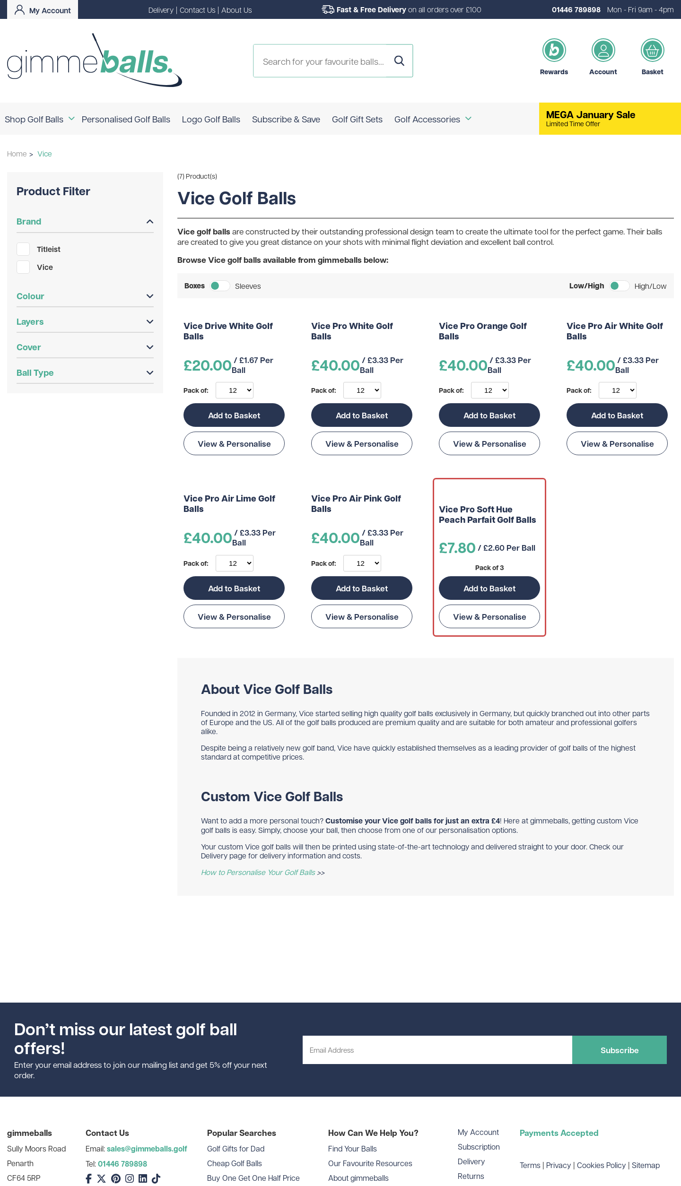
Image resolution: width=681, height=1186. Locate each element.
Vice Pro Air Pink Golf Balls (356, 504)
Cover (85, 347)
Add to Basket (234, 415)
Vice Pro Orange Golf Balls (483, 331)
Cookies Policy (601, 1165)
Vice (35, 267)
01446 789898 (576, 9)
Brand (85, 221)
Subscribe (620, 1050)
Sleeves (248, 285)
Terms (530, 1165)
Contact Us (197, 10)
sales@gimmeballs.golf (147, 1148)
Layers (85, 321)
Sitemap (646, 1165)
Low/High (586, 285)
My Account (478, 1132)
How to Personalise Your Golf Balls (258, 872)
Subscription (479, 1146)
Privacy (558, 1165)
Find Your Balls (352, 1148)
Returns (471, 1176)
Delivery (161, 10)
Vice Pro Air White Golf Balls (615, 331)
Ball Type (85, 372)
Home (17, 153)
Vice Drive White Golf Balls (228, 331)
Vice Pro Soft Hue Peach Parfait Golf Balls (487, 515)
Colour (85, 296)
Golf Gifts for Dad (235, 1148)
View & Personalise (234, 443)
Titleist (39, 249)
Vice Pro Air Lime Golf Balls (229, 504)
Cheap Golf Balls (234, 1163)
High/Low (651, 285)
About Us (236, 10)
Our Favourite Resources (370, 1163)
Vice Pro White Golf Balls (352, 331)
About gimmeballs (358, 1178)
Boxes (194, 285)
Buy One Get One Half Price (253, 1178)
